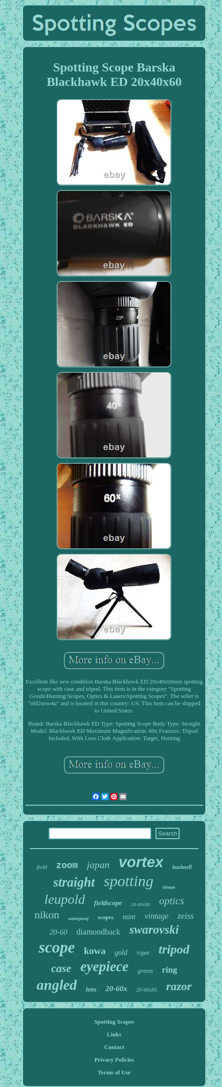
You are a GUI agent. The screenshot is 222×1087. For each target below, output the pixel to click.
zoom (67, 865)
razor (179, 986)
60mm (168, 887)
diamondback (98, 931)
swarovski (154, 929)
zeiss (186, 916)
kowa (95, 950)
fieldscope (108, 903)
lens (91, 989)
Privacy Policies (114, 1059)
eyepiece (104, 966)
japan (98, 864)
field (42, 867)
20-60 (58, 932)
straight (74, 882)
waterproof (78, 918)
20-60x (116, 988)
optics (171, 901)
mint (129, 917)
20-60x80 (140, 904)
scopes (105, 917)
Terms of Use (114, 1072)
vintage (157, 916)
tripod (174, 949)
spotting (129, 881)
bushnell (182, 867)
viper (143, 952)
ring (169, 969)
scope (57, 947)
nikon (46, 915)
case (61, 968)
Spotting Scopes (114, 1021)
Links (114, 1034)
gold (120, 952)
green (145, 970)
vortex (140, 862)
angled (57, 985)
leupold (64, 899)
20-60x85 (147, 990)
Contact (114, 1047)
